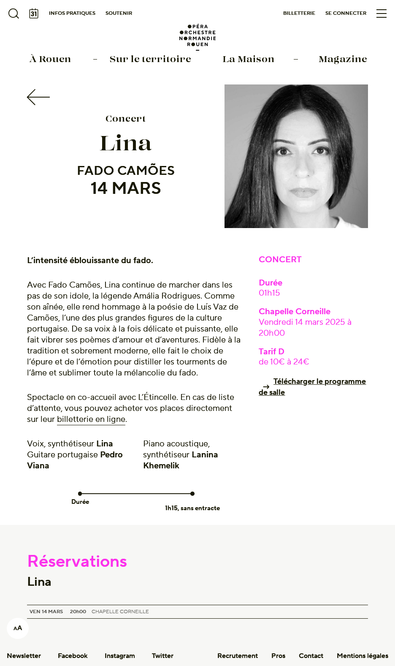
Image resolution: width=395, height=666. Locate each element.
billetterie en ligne (91, 419)
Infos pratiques (72, 13)
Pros (278, 656)
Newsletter (24, 656)
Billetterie (299, 13)
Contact (311, 656)
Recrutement (237, 656)
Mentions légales (362, 656)
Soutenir (119, 13)
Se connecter (345, 13)
